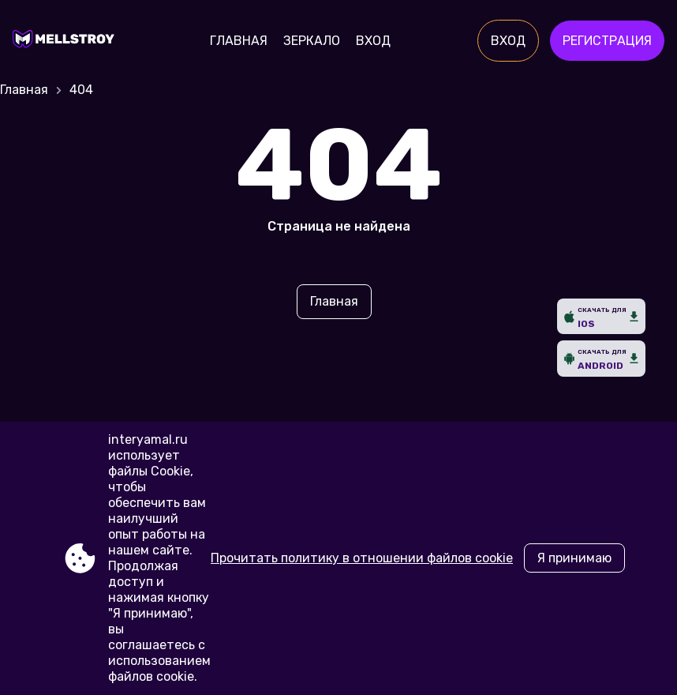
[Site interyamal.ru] (67, 41)
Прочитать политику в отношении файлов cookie (362, 557)
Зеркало (311, 40)
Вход (373, 40)
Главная (238, 40)
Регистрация (607, 40)
